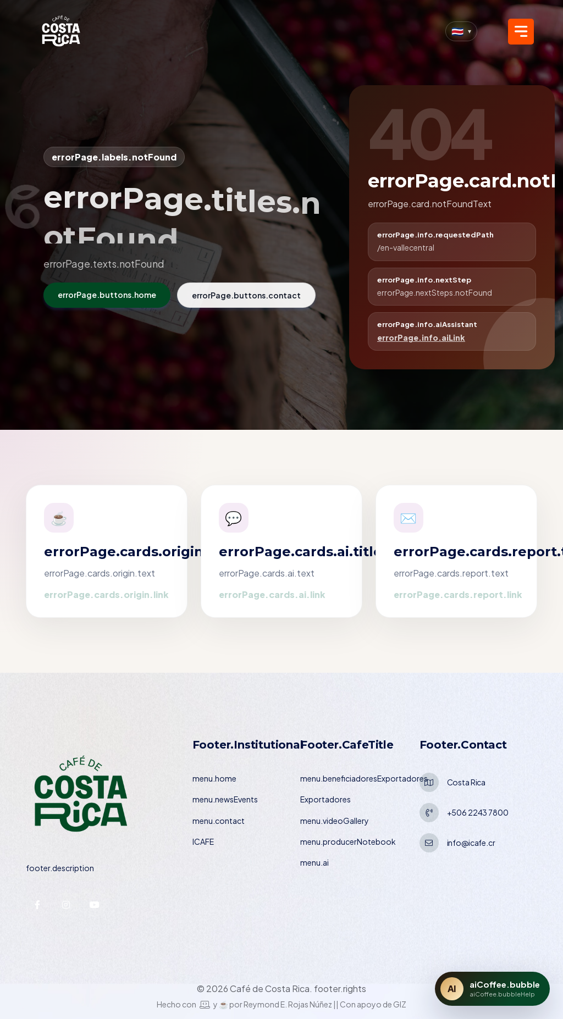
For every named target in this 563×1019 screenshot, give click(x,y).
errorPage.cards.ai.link (272, 594)
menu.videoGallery (334, 821)
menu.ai (314, 862)
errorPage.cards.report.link (458, 594)
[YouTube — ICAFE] (94, 904)
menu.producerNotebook (348, 841)
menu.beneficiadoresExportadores (364, 778)
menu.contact (218, 821)
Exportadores (325, 799)
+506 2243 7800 (478, 812)
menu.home (214, 778)
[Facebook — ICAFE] (37, 904)
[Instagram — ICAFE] (66, 904)
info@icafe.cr (471, 843)
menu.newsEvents (225, 799)
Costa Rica (466, 782)
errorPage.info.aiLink (421, 337)
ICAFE (203, 841)
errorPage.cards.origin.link (106, 594)
